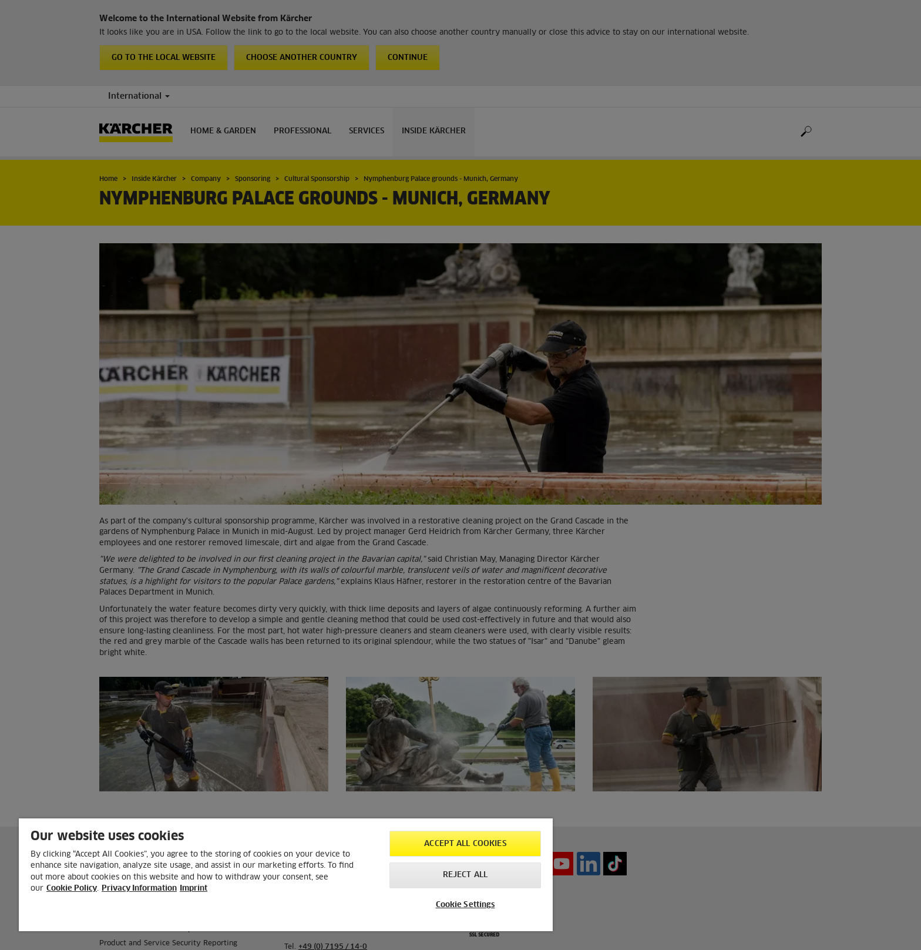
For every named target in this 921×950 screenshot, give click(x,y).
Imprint (193, 888)
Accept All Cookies (465, 844)
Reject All (465, 875)
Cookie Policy (71, 888)
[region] (286, 874)
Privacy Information (139, 888)
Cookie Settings (465, 905)
